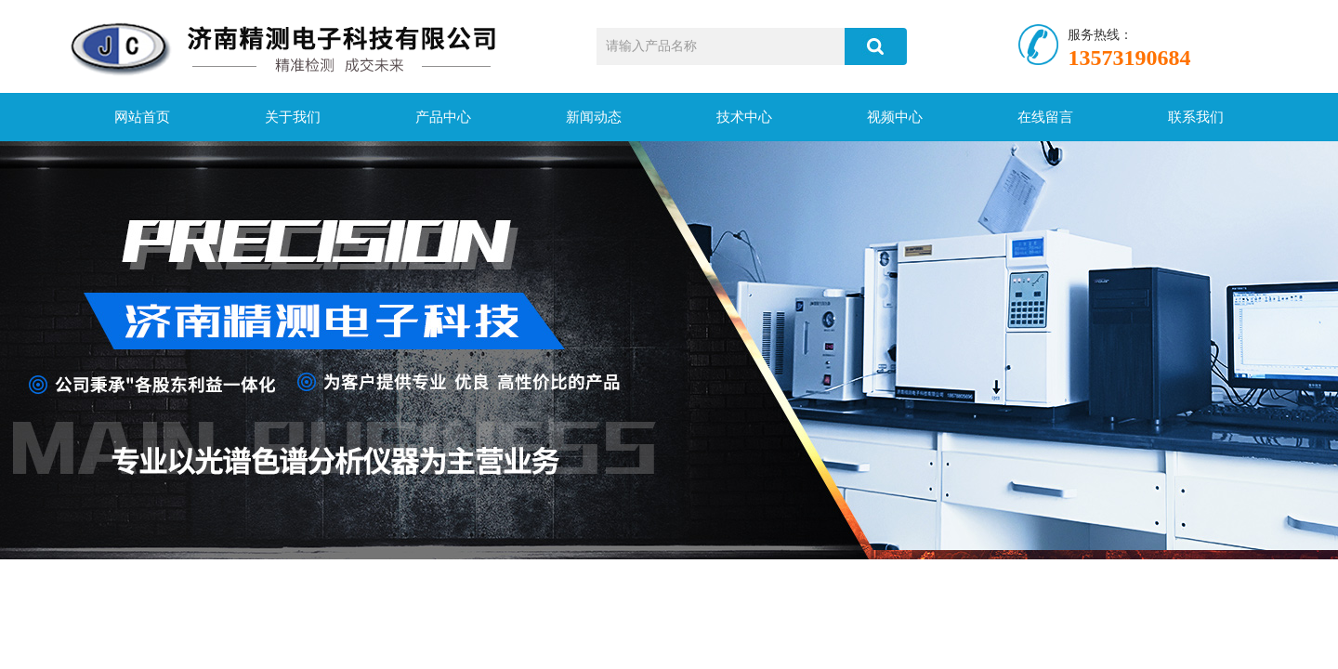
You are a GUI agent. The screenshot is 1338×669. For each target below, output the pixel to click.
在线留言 (1045, 117)
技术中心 (744, 117)
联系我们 (1196, 117)
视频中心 (895, 117)
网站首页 (142, 117)
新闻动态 (594, 117)
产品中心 (443, 117)
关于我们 (293, 117)
